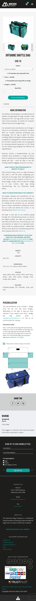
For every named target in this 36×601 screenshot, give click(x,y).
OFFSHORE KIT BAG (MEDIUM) (19, 239)
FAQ (4, 547)
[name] (18, 448)
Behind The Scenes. (19, 210)
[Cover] (3, 462)
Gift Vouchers (7, 549)
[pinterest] (14, 561)
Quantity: (18, 88)
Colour (18, 66)
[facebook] (19, 561)
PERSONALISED (24, 167)
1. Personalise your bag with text (18, 73)
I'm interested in (8, 458)
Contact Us (6, 540)
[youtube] (9, 561)
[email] (18, 453)
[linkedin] (30, 561)
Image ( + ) (9, 84)
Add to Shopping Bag (17, 97)
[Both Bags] (3, 464)
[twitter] (25, 561)
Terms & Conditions (8, 587)
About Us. (22, 231)
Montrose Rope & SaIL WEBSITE (18, 529)
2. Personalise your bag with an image (18, 81)
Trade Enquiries (8, 542)
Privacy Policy (21, 587)
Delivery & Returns (9, 545)
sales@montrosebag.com (11, 318)
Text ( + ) (8, 77)
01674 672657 (18, 506)
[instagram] (30, 566)
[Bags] (3, 460)
